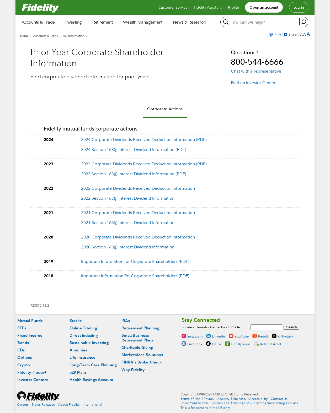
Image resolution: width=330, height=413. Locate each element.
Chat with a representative (256, 71)
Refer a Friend (270, 343)
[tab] (165, 109)
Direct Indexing (84, 335)
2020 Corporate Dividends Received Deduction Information (138, 237)
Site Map (239, 398)
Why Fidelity (133, 369)
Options (24, 357)
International (92, 404)
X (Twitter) (285, 336)
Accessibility (258, 398)
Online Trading (83, 327)
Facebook (194, 343)
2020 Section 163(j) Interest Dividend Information (127, 247)
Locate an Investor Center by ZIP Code (211, 327)
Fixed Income (29, 335)
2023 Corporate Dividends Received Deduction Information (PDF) (144, 164)
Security (223, 398)
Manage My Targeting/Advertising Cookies (265, 403)
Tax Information (73, 36)
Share (293, 34)
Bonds (23, 342)
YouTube (242, 336)
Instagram (195, 336)
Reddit (263, 336)
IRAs (125, 320)
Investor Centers (32, 379)
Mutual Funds (29, 320)
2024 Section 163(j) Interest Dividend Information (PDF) (133, 149)
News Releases (43, 404)
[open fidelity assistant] (303, 21)
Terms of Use (190, 398)
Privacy (209, 398)
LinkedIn (218, 336)
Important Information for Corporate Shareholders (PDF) (135, 261)
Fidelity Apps (241, 343)
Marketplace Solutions (142, 354)
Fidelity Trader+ (31, 372)
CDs (21, 349)
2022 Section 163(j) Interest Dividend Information (127, 198)
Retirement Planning (140, 327)
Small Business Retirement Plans (137, 338)
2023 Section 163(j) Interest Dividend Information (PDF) (133, 174)
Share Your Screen (194, 403)
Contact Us (279, 398)
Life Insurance (82, 357)
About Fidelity (68, 404)
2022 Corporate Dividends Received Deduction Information (138, 188)
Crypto (23, 364)
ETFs (21, 327)
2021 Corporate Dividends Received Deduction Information (138, 212)
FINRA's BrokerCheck (141, 362)
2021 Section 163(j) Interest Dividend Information (127, 222)
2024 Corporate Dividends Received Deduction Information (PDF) (144, 139)
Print (278, 34)
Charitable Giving (137, 347)
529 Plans (78, 372)
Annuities (78, 349)
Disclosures (220, 403)
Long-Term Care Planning (93, 364)
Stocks (76, 320)
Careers (23, 404)
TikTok (216, 343)
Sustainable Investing (89, 342)
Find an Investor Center (253, 82)
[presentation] (165, 109)
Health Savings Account (91, 379)
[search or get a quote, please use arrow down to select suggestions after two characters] (260, 22)
